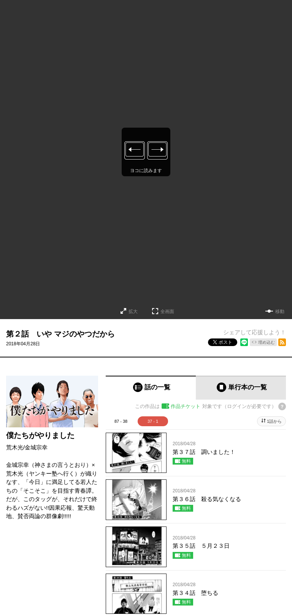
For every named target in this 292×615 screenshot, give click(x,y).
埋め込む (266, 342)
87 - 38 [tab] (120, 421)
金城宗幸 (36, 447)
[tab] (151, 388)
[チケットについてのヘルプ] (282, 406)
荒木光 (14, 447)
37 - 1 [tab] (153, 421)
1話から (274, 421)
